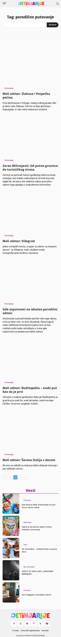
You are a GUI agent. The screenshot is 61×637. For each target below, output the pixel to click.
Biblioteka (27, 522)
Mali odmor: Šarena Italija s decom (29, 460)
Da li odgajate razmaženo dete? (36, 594)
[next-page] (26, 477)
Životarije (27, 500)
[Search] (52, 24)
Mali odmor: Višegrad (19, 241)
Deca (25, 544)
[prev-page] (5, 477)
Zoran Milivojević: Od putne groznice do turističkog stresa (30, 167)
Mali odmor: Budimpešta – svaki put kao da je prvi (30, 390)
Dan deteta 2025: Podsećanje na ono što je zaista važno (38, 506)
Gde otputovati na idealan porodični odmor (30, 311)
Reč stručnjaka (29, 567)
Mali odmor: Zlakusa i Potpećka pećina (26, 95)
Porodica (27, 590)
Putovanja (9, 88)
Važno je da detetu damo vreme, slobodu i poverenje (37, 528)
